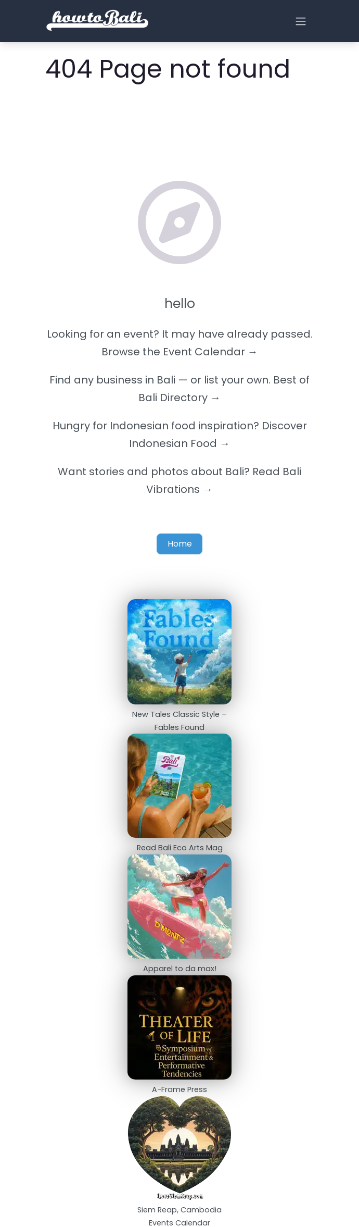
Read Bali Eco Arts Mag (180, 847)
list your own (236, 380)
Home (180, 544)
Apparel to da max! (179, 968)
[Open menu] (301, 21)
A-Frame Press (179, 1089)
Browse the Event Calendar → (179, 351)
